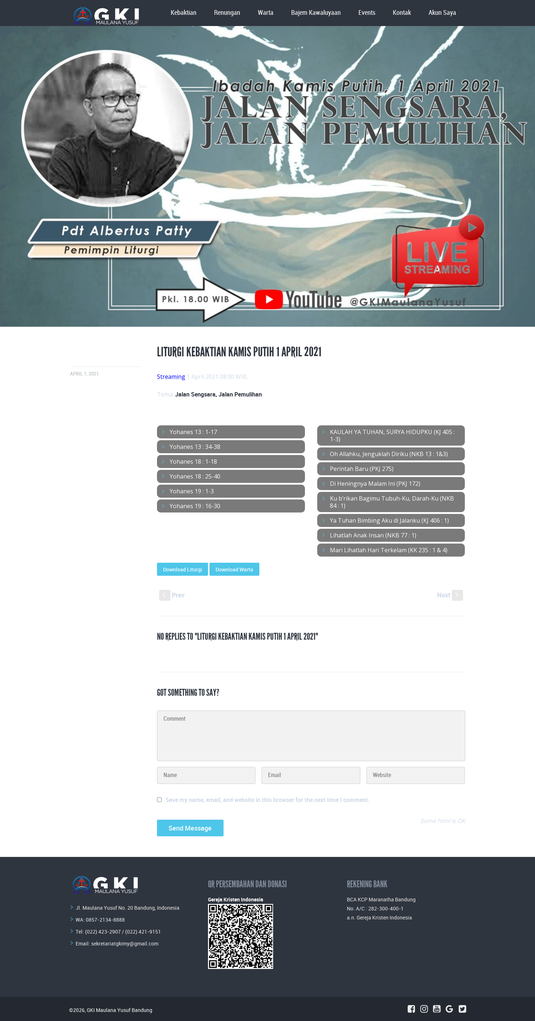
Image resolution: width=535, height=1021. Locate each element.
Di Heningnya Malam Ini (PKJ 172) (375, 484)
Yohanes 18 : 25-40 (195, 476)
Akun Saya (442, 12)
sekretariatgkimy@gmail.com (124, 943)
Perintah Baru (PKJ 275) (362, 469)
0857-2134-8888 (105, 919)
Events (366, 12)
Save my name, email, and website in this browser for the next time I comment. (267, 800)
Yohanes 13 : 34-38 (195, 447)
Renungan (227, 12)
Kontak (402, 12)
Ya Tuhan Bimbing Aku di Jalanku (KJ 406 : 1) (389, 520)
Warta (265, 12)
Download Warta (234, 569)
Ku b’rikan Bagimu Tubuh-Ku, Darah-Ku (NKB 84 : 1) (392, 502)
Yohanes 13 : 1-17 (193, 432)
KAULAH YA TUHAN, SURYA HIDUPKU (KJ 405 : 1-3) (392, 435)
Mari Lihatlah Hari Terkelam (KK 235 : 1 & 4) (388, 550)
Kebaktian (183, 12)
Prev (171, 595)
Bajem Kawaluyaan (316, 12)
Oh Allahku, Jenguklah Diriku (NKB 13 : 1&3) (389, 454)
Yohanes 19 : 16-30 (195, 506)
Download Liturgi (182, 569)
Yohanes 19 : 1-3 (192, 491)
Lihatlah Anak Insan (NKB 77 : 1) (373, 535)
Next (450, 595)
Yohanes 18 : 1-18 (193, 462)
